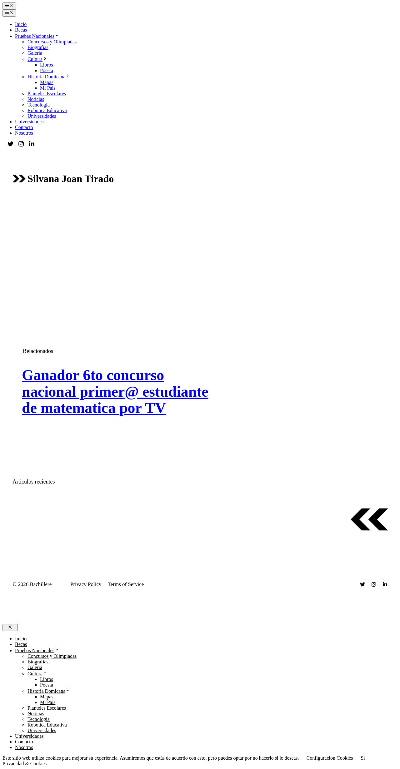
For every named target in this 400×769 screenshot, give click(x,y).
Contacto (24, 127)
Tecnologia (39, 104)
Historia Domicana (49, 76)
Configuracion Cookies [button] (330, 758)
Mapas (46, 82)
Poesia (46, 70)
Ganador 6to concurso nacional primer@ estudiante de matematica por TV (115, 391)
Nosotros (24, 133)
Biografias (38, 47)
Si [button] (363, 758)
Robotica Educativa (47, 110)
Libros (46, 64)
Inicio (21, 24)
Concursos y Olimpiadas (52, 41)
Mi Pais (47, 88)
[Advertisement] (200, 245)
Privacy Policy (86, 584)
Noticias (36, 99)
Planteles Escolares (47, 93)
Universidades (42, 116)
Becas (21, 29)
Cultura (38, 59)
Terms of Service (126, 584)
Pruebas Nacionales (37, 36)
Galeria (35, 53)
